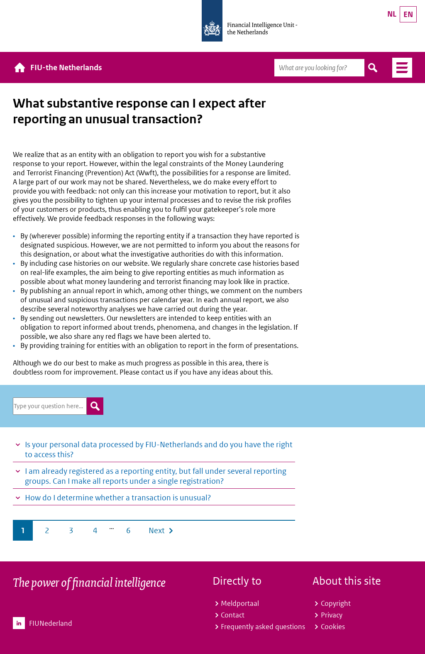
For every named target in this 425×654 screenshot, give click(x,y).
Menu (399, 68)
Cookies (333, 626)
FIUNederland (50, 623)
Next (157, 530)
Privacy (331, 615)
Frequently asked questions (263, 626)
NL (391, 14)
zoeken (95, 406)
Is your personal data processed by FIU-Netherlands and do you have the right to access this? (159, 449)
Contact (232, 615)
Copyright (336, 603)
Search (373, 67)
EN (408, 14)
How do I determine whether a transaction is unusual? (118, 497)
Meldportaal (240, 603)
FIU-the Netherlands (66, 67)
